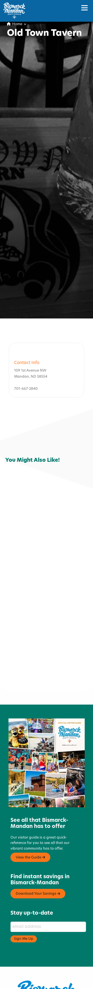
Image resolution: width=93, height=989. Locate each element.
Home (14, 24)
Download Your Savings (38, 873)
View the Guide (30, 837)
